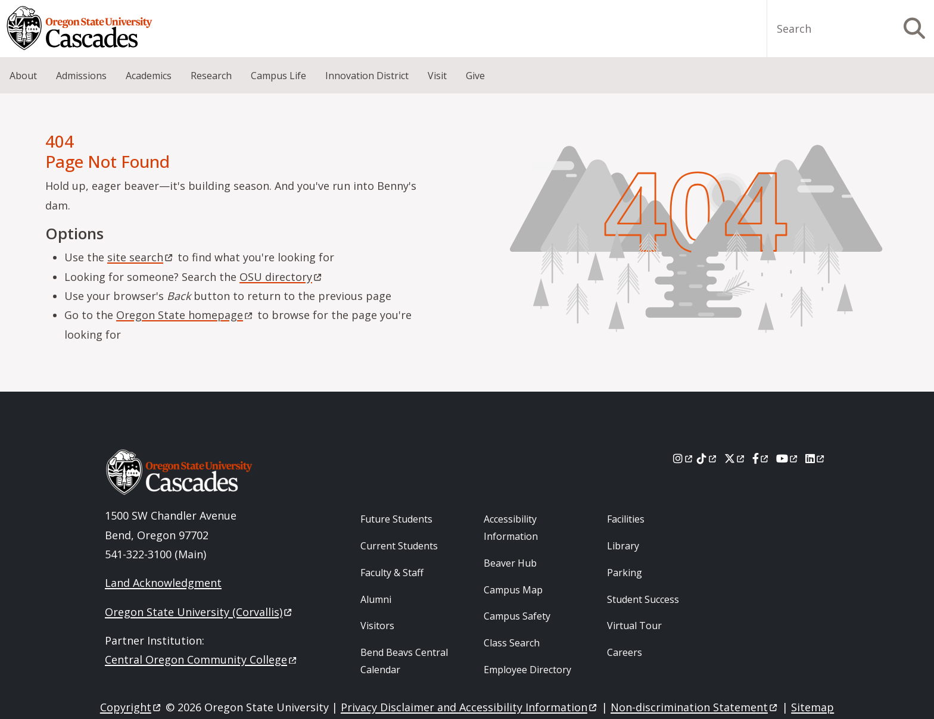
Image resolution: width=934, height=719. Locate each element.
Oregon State (185, 315)
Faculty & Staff (392, 572)
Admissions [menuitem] (81, 75)
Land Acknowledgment (163, 583)
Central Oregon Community (201, 659)
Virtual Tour (634, 625)
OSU (281, 277)
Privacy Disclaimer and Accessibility (470, 707)
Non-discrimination (695, 707)
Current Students (399, 545)
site (141, 257)
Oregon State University (199, 612)
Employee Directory (527, 669)
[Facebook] (761, 458)
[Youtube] (787, 458)
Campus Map (513, 589)
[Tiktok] (707, 458)
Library (623, 545)
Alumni (375, 599)
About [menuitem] (23, 75)
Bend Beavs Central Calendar (404, 661)
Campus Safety (517, 616)
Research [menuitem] (211, 75)
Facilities (626, 519)
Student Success (643, 599)
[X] (735, 458)
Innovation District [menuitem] (367, 75)
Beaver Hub (510, 563)
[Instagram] (683, 458)
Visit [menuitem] (437, 75)
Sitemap (812, 707)
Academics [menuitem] (149, 75)
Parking (624, 572)
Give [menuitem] (475, 75)
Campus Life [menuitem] (278, 75)
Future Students (396, 519)
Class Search (512, 642)
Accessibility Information (511, 527)
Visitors (377, 625)
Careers (624, 652)
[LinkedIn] (815, 458)
